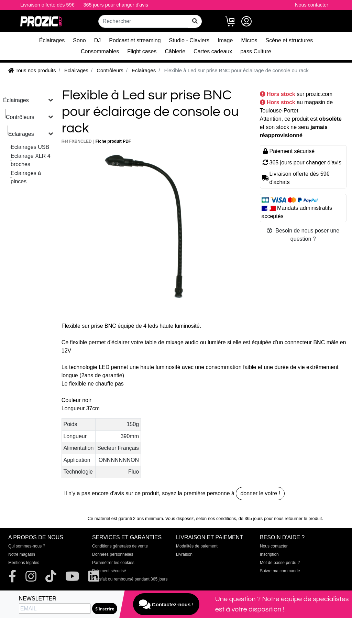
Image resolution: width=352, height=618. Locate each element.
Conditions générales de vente (120, 546)
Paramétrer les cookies (113, 562)
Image (225, 40)
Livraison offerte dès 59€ (47, 5)
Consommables (100, 51)
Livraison (184, 554)
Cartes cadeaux (213, 51)
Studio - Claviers (189, 40)
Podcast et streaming (135, 40)
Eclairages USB (30, 147)
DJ (97, 40)
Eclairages (21, 134)
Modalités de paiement (197, 546)
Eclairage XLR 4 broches (31, 160)
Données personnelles (112, 554)
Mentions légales (23, 562)
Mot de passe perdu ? (280, 562)
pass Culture (255, 51)
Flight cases (141, 51)
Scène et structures (289, 40)
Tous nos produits (32, 70)
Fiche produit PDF (113, 141)
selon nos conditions (216, 518)
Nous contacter (311, 5)
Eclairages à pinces (26, 177)
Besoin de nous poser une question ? (303, 235)
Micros (249, 40)
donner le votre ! (260, 493)
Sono (79, 40)
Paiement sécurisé (109, 570)
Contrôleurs (20, 117)
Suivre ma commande (280, 570)
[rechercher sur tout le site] (195, 21)
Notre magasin (21, 554)
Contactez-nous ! (166, 604)
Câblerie (175, 51)
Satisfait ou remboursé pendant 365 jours (129, 579)
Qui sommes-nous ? (26, 546)
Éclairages (52, 40)
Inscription (269, 554)
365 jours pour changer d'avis (116, 5)
